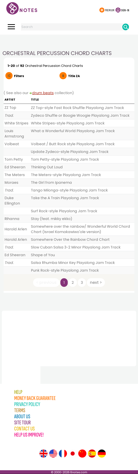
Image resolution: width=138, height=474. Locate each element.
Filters (19, 76)
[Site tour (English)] (43, 453)
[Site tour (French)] (62, 453)
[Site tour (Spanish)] (92, 453)
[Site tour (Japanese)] (72, 453)
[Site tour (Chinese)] (82, 453)
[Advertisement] (69, 41)
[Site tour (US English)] (53, 453)
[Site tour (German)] (101, 453)
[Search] (125, 26)
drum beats (43, 92)
